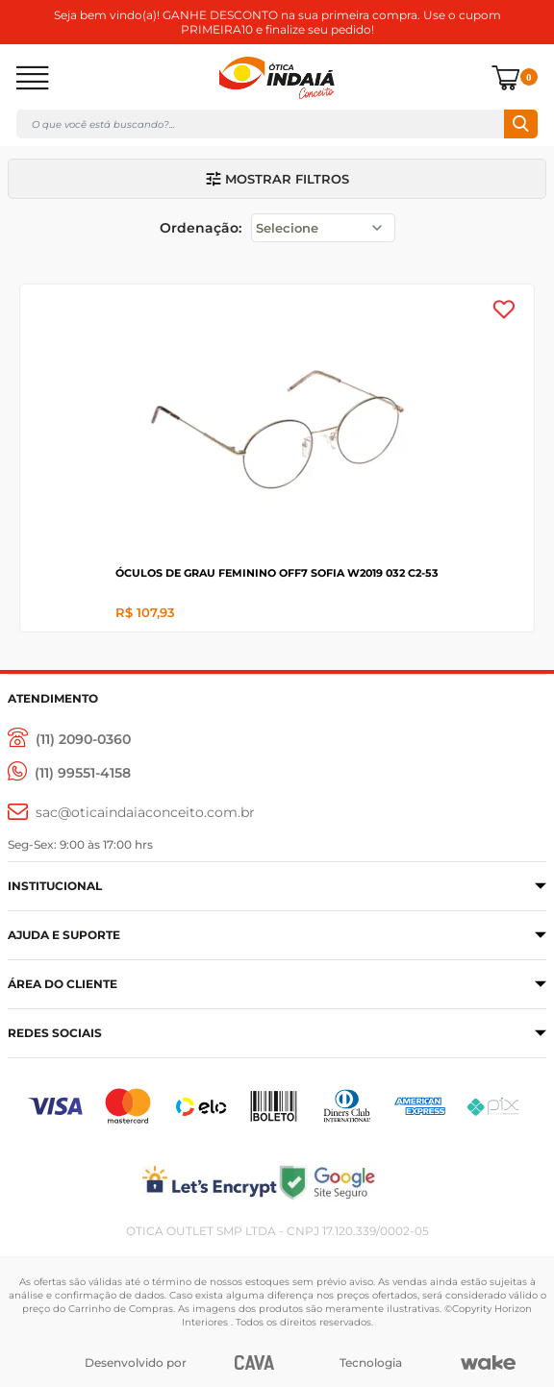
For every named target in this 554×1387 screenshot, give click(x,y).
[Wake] (488, 1363)
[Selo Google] (411, 1181)
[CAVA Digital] (254, 1362)
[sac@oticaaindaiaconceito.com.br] (131, 813)
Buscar (521, 124)
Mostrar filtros (277, 178)
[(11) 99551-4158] (69, 773)
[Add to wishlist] (504, 309)
